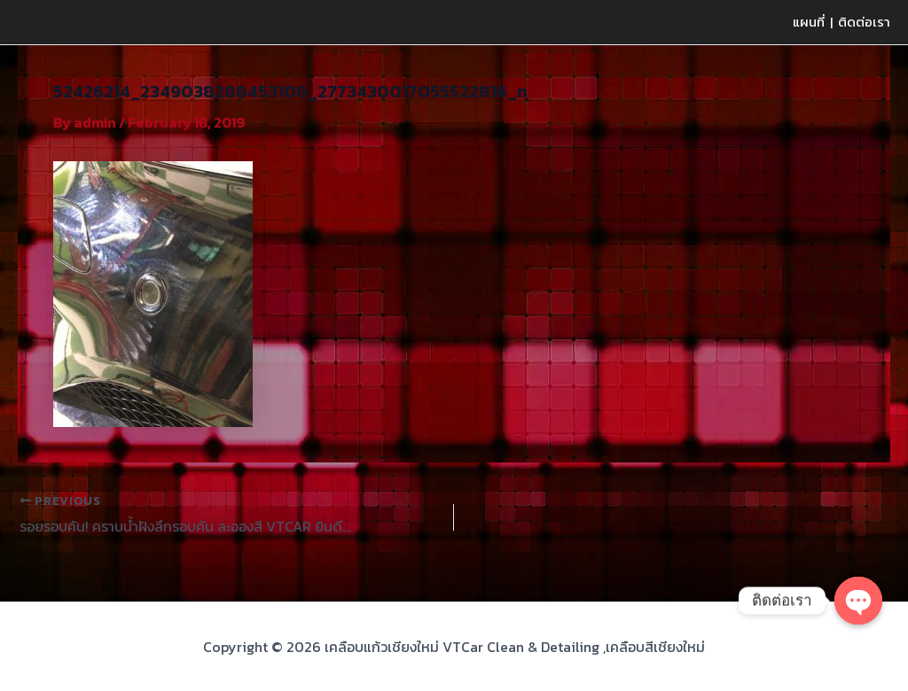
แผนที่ (809, 22)
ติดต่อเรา (864, 22)
